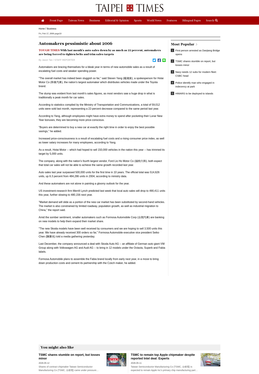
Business (51, 28)
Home (42, 28)
